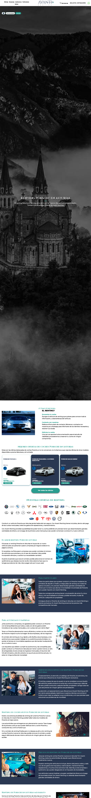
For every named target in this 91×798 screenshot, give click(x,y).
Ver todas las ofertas (45, 490)
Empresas (11, 2)
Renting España (10, 13)
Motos (16, 4)
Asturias (18, 13)
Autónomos (18, 2)
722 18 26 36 (64, 3)
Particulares (25, 2)
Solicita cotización (78, 3)
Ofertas (6, 2)
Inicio (3, 13)
